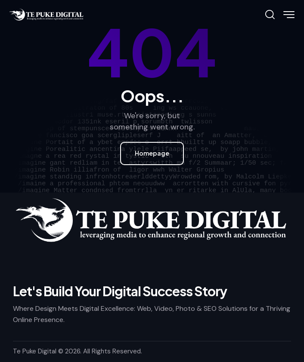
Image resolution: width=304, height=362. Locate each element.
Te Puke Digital (34, 351)
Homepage (152, 153)
